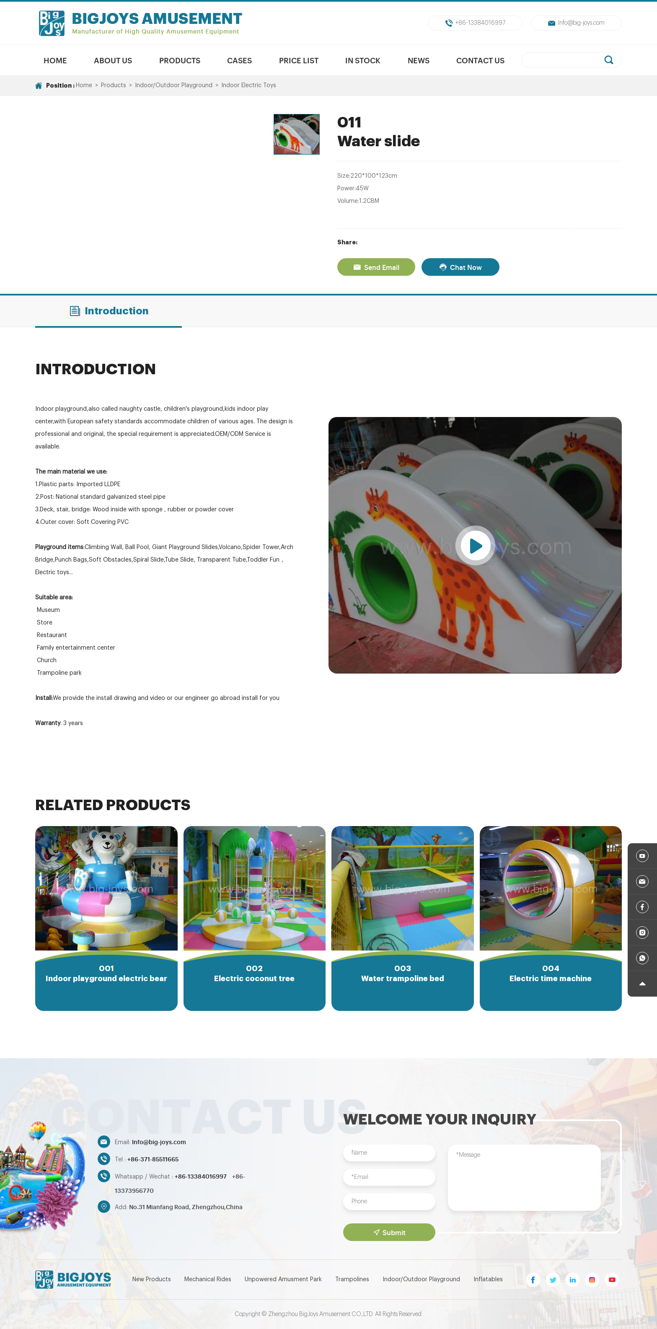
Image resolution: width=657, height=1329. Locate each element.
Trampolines (352, 1279)
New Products (151, 1279)
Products (179, 60)
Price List (298, 60)
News (418, 60)
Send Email (376, 267)
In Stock (362, 60)
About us (113, 60)
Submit (389, 1232)
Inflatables (488, 1279)
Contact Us (480, 60)
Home (55, 60)
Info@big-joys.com (576, 23)
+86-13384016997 (475, 23)
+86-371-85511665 (152, 1159)
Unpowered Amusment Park (283, 1279)
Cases (239, 60)
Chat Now (460, 267)
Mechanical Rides (207, 1279)
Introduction (109, 311)
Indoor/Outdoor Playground (173, 85)
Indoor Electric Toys (248, 85)
